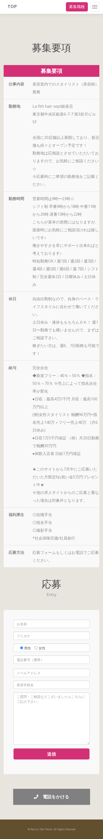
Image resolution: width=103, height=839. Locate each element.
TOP (12, 6)
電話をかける (51, 797)
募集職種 (77, 6)
